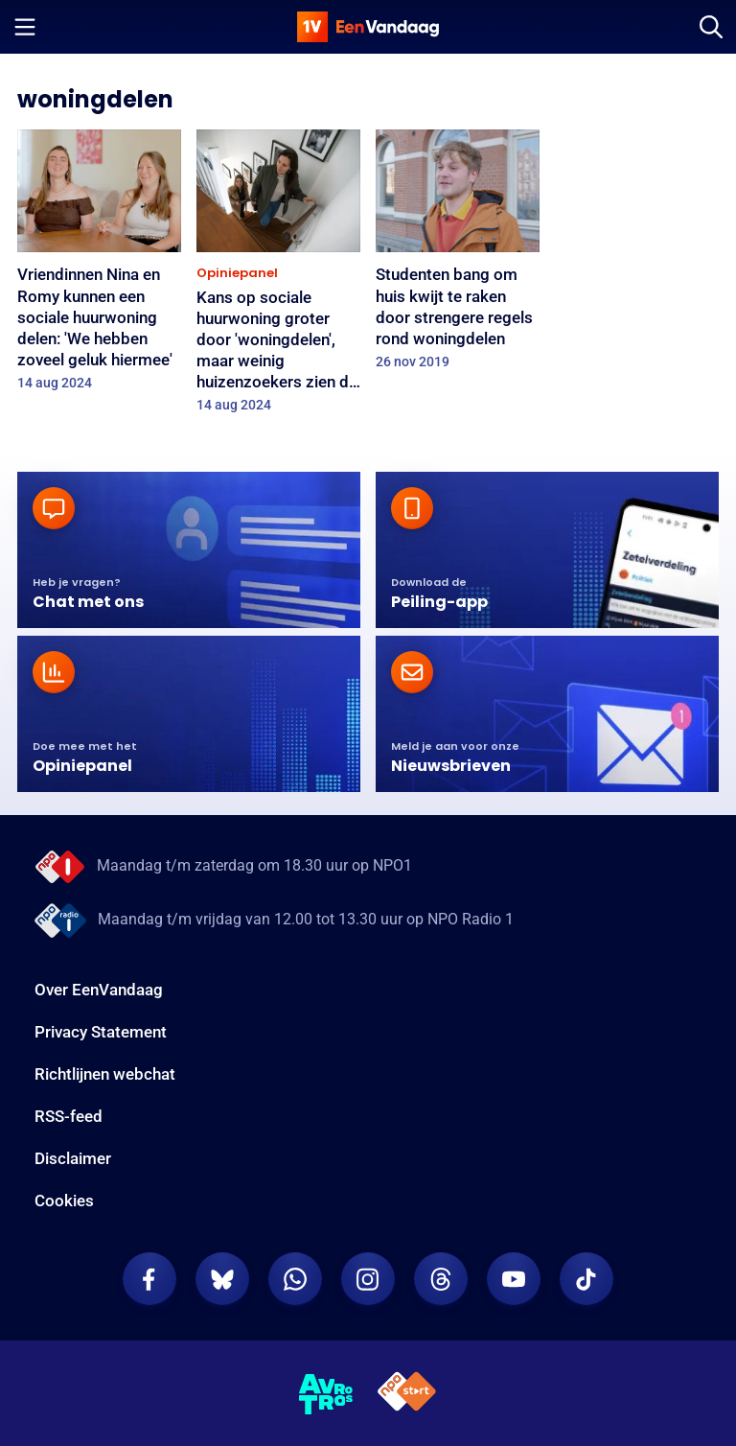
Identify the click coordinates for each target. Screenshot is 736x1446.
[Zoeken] (711, 27)
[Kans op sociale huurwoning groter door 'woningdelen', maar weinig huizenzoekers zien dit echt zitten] (278, 277)
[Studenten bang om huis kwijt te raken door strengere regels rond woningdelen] (458, 255)
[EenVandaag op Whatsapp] (295, 1279)
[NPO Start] (407, 1394)
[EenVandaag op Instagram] (368, 1279)
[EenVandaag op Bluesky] (222, 1279)
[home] (368, 27)
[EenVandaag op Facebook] (149, 1279)
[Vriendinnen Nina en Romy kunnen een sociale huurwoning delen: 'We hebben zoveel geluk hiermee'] (99, 266)
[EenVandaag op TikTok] (586, 1279)
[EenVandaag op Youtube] (513, 1279)
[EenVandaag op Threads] (441, 1279)
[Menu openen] (25, 27)
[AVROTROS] (326, 1394)
